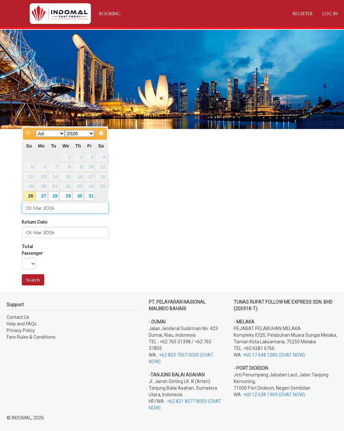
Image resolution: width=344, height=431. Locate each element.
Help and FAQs (22, 323)
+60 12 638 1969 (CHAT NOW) (274, 394)
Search (33, 280)
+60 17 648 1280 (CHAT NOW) (274, 355)
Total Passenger (32, 249)
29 (68, 195)
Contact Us (18, 317)
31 (91, 195)
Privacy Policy (21, 330)
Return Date (35, 222)
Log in (330, 14)
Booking (110, 14)
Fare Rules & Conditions (31, 337)
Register (303, 14)
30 (79, 195)
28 (55, 195)
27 (43, 195)
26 (30, 195)
